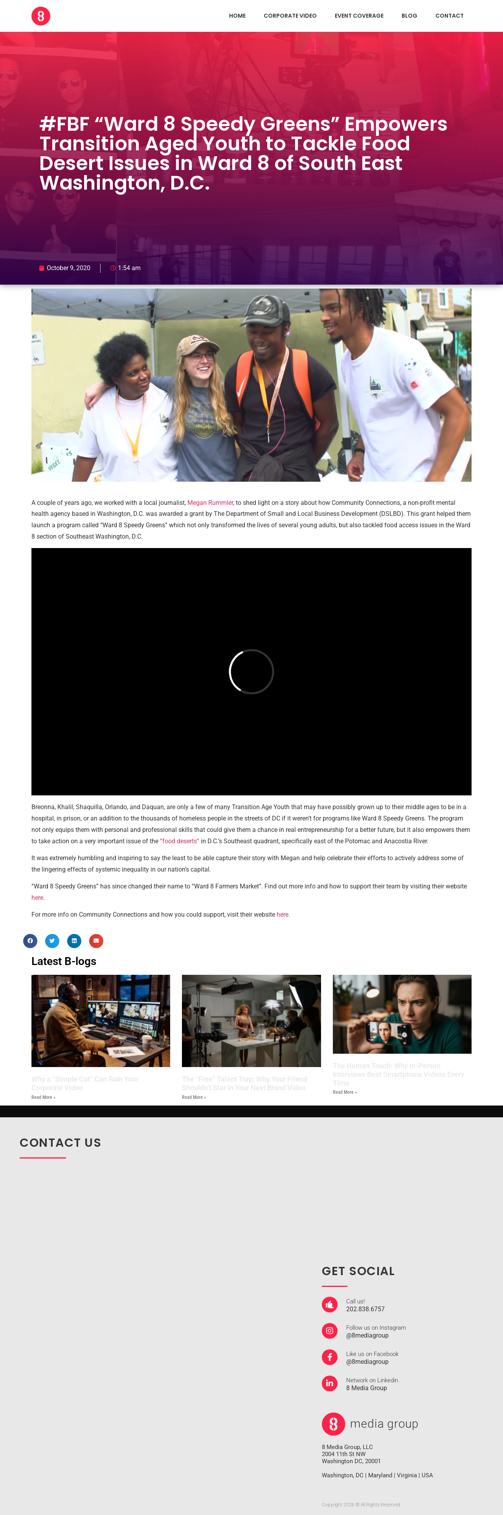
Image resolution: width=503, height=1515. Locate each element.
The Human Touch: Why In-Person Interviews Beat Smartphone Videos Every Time (398, 1074)
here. (38, 897)
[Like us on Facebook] (330, 1357)
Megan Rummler (210, 502)
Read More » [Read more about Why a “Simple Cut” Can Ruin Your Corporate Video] (43, 1097)
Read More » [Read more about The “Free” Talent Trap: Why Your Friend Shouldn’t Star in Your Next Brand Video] (194, 1097)
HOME (237, 16)
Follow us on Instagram (376, 1327)
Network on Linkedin (372, 1380)
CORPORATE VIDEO (290, 16)
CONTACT (449, 16)
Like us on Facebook (372, 1354)
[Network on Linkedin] (330, 1383)
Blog (409, 16)
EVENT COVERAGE (359, 16)
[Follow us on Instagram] (330, 1331)
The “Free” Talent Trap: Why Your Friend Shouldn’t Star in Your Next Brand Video (244, 1083)
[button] (30, 941)
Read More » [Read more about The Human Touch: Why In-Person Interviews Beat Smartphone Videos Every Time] (345, 1092)
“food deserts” (179, 841)
